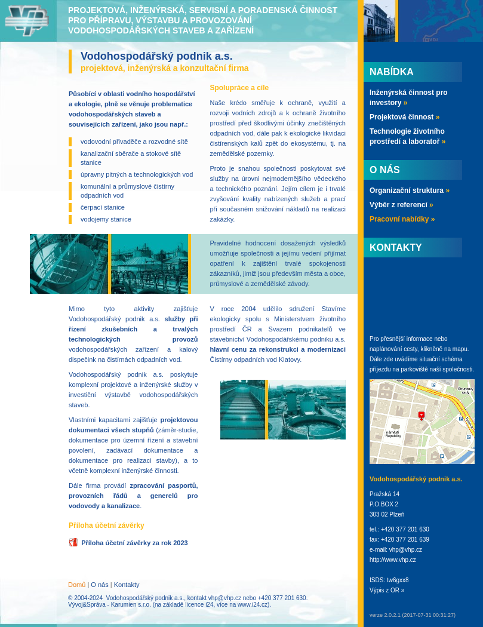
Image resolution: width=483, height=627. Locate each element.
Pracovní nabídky (402, 219)
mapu (460, 349)
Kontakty (127, 584)
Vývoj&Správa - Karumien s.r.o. (109, 604)
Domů (76, 584)
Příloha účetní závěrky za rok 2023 (134, 542)
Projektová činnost (404, 117)
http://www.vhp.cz (393, 560)
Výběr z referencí (401, 205)
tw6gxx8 (398, 580)
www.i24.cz (252, 604)
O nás (99, 584)
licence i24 (199, 604)
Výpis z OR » (387, 590)
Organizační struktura (410, 190)
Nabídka (392, 72)
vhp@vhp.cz (224, 598)
